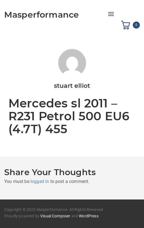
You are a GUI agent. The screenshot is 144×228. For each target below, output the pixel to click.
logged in (39, 181)
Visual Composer (55, 216)
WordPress (88, 216)
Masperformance (41, 15)
